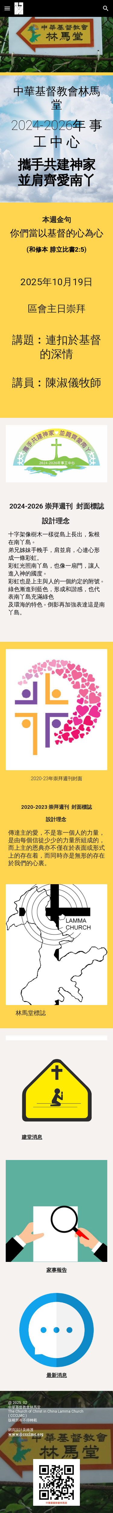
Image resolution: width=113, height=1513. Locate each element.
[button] (7, 8)
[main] (57, 139)
